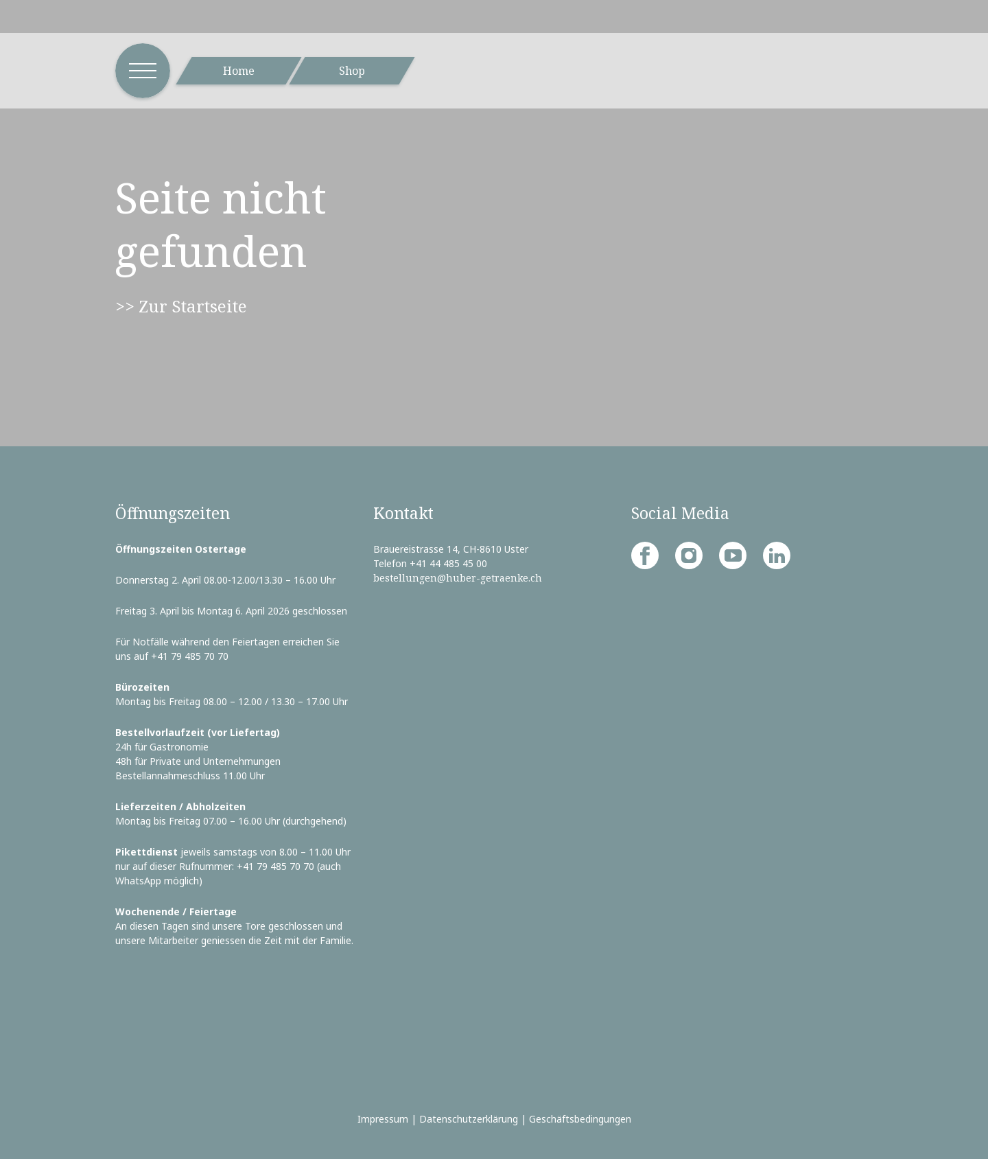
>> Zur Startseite (181, 306)
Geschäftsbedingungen (580, 1118)
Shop (352, 70)
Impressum (382, 1118)
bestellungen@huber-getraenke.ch (457, 577)
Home (239, 70)
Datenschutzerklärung (468, 1118)
